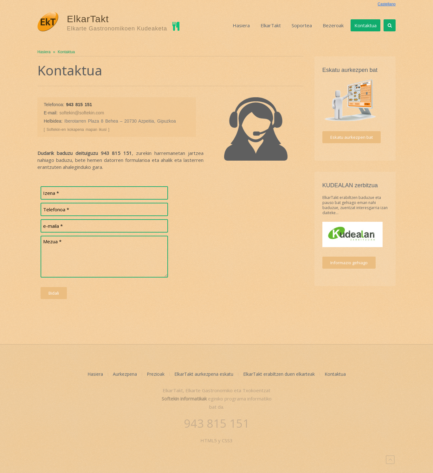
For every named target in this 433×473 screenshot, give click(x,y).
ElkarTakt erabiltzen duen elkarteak (279, 374)
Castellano (387, 4)
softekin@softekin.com (81, 112)
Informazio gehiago (349, 262)
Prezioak (156, 374)
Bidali (53, 293)
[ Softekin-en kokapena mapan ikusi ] (76, 129)
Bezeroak (333, 25)
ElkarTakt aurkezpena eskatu (203, 374)
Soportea (302, 25)
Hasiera (241, 25)
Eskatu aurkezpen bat (351, 137)
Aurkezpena (125, 374)
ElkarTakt (271, 25)
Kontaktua (365, 25)
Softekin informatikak (184, 398)
